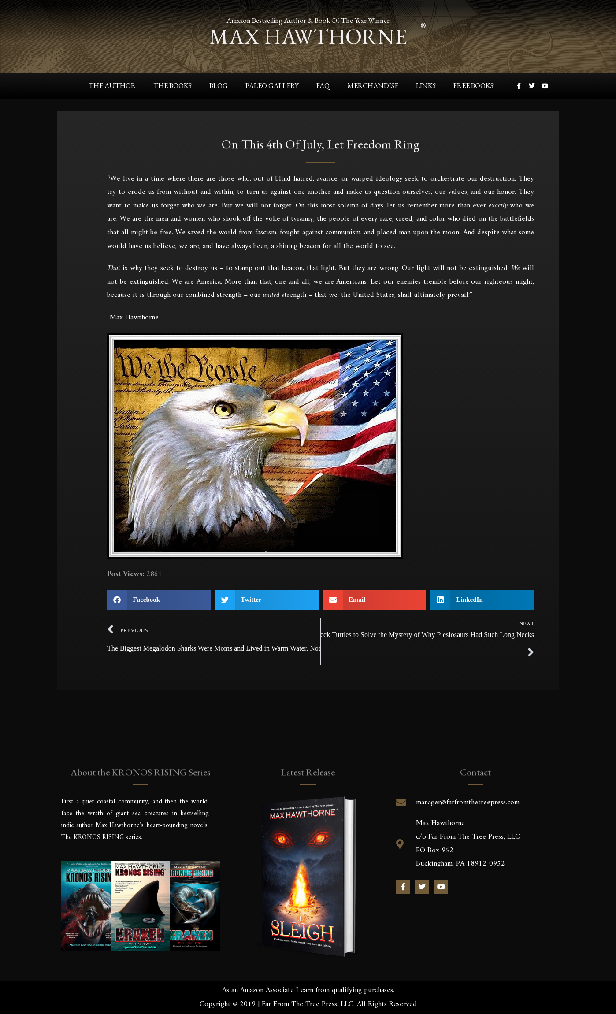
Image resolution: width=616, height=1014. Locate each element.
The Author (112, 85)
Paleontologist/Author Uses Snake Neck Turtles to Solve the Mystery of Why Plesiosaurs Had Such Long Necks (427, 634)
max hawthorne (308, 35)
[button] (159, 600)
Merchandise (372, 85)
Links (426, 85)
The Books (172, 85)
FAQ (323, 85)
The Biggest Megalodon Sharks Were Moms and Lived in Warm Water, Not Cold (213, 648)
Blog (218, 85)
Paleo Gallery (272, 85)
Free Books (473, 85)
